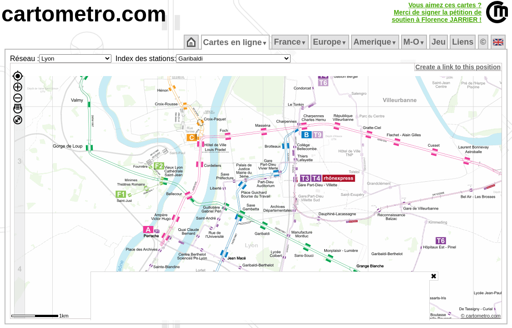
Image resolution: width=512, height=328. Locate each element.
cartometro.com (83, 14)
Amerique (375, 41)
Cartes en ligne (236, 42)
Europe (330, 41)
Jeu (439, 41)
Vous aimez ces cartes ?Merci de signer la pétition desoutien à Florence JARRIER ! (437, 12)
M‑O (415, 41)
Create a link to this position (458, 67)
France (291, 41)
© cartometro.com (482, 317)
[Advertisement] (260, 296)
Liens (463, 41)
